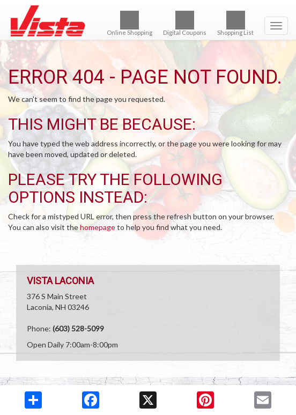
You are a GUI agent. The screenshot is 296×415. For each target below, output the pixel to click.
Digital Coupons (184, 23)
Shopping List (235, 23)
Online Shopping (129, 23)
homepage (97, 227)
